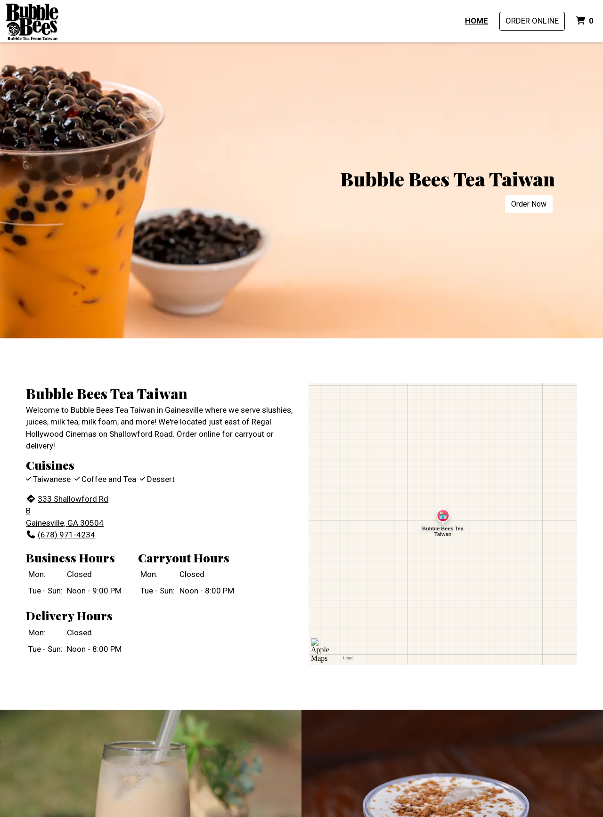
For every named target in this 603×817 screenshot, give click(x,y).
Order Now (528, 204)
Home (476, 20)
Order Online (532, 20)
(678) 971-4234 (60, 534)
